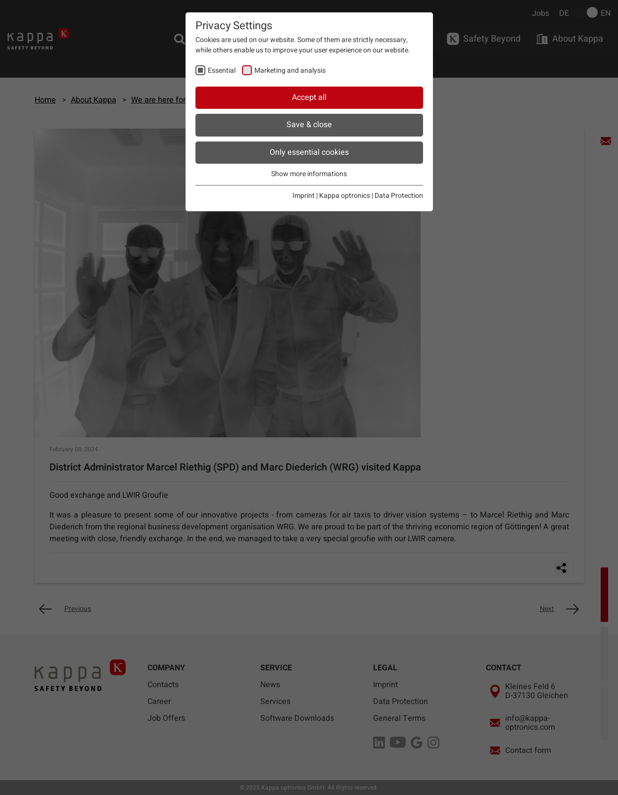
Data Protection (399, 195)
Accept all (309, 97)
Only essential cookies (309, 152)
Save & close (309, 125)
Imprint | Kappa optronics (331, 195)
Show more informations (309, 174)
